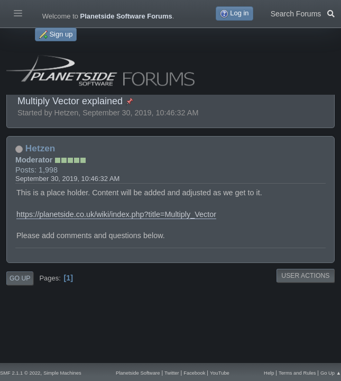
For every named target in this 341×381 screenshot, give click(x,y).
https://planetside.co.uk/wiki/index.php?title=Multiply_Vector (116, 214)
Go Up (20, 278)
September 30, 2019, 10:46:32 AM (67, 179)
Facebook (194, 373)
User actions (305, 275)
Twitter (171, 373)
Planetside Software (138, 373)
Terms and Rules (297, 373)
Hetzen (40, 148)
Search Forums (303, 13)
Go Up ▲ (330, 373)
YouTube (219, 373)
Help (269, 373)
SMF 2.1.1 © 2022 (20, 373)
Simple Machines (62, 373)
